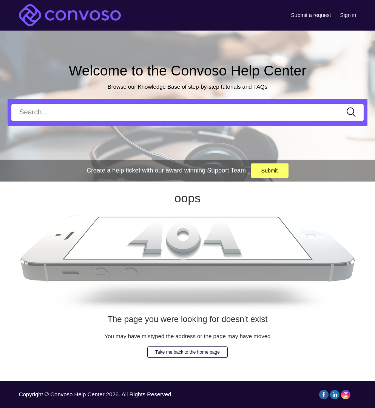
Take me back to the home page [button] (187, 352)
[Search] (187, 112)
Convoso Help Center (77, 394)
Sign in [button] (348, 15)
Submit (269, 171)
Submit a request (311, 15)
